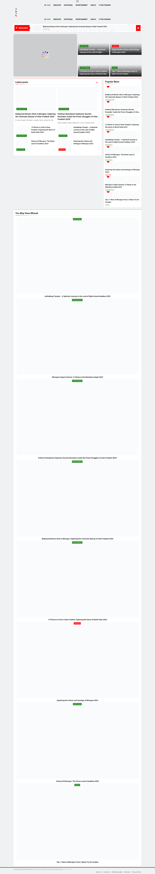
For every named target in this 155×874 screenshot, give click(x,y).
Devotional (68, 5)
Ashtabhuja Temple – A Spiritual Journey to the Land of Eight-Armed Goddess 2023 (92, 52)
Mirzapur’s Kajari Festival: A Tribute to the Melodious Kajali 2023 (77, 377)
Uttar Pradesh (105, 5)
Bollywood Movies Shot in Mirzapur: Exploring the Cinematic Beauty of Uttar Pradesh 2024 (75, 27)
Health (93, 5)
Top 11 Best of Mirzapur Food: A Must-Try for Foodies (77, 862)
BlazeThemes (67, 869)
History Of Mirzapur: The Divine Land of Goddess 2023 (77, 781)
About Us (99, 872)
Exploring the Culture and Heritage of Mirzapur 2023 (77, 700)
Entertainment (82, 5)
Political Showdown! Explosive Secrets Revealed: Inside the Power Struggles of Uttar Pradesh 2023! (78, 116)
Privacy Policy (136, 872)
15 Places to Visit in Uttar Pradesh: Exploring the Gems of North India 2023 (93, 73)
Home (47, 5)
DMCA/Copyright (117, 872)
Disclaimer (127, 872)
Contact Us (106, 872)
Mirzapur (57, 5)
